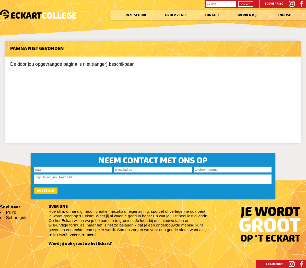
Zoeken (245, 4)
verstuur (46, 192)
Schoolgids (16, 217)
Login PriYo (274, 3)
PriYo (11, 212)
